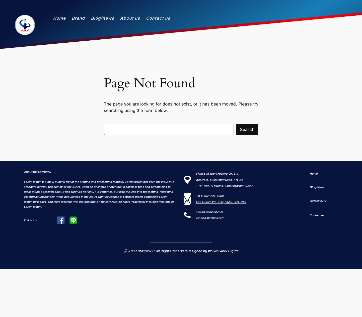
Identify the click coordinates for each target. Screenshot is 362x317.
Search (247, 129)
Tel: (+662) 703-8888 (210, 196)
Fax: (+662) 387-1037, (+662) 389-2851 (221, 202)
